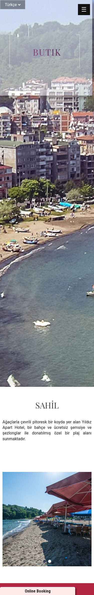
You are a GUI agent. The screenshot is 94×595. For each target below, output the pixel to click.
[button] (44, 561)
